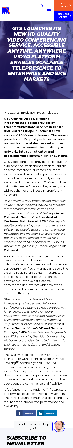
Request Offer (63, 16)
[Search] (41, 6)
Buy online (63, 5)
